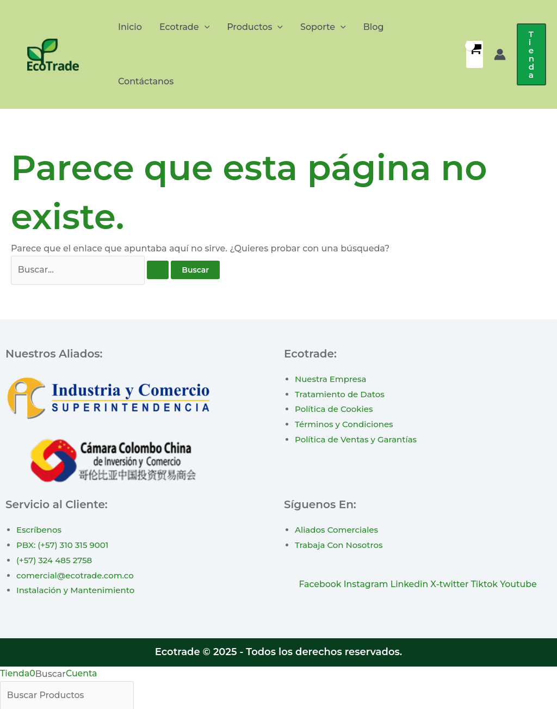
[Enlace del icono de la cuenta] (500, 54)
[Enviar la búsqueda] (158, 270)
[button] (531, 54)
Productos (255, 27)
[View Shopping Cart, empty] (474, 54)
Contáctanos (146, 81)
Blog (373, 27)
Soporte (323, 27)
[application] (204, 27)
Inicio (130, 27)
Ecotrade (184, 27)
